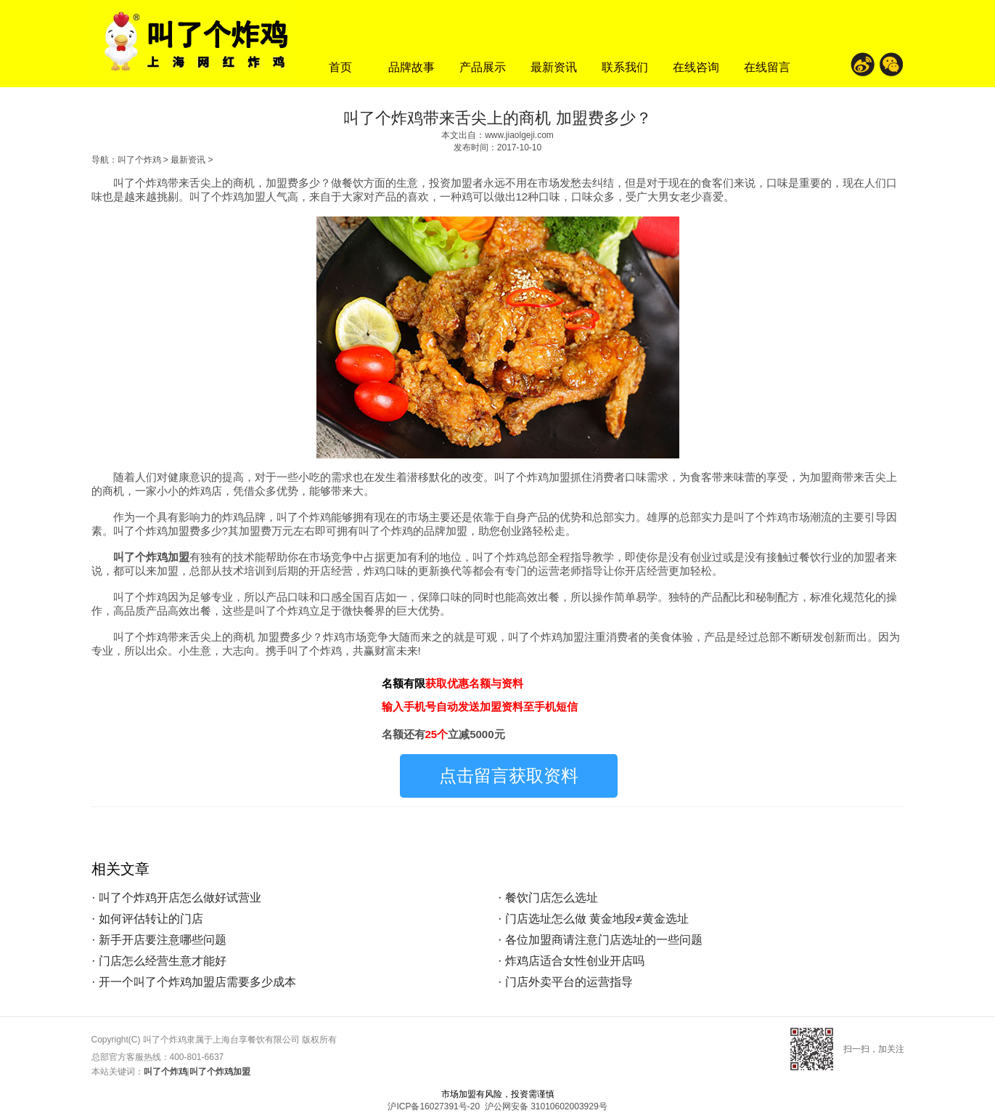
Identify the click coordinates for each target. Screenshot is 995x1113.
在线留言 (767, 67)
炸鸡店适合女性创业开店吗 (574, 961)
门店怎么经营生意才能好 (162, 961)
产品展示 (482, 67)
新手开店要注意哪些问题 (162, 940)
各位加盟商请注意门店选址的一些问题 (604, 940)
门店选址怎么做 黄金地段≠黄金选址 (597, 918)
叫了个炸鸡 (139, 160)
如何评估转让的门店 (151, 918)
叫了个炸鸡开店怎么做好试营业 (180, 897)
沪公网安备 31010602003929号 (546, 1106)
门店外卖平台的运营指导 (569, 982)
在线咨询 (696, 67)
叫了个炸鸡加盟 (151, 557)
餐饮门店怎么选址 (551, 897)
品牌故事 (411, 67)
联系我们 (625, 67)
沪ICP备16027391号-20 (434, 1106)
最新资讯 (554, 67)
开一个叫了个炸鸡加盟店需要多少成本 (197, 982)
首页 (340, 67)
